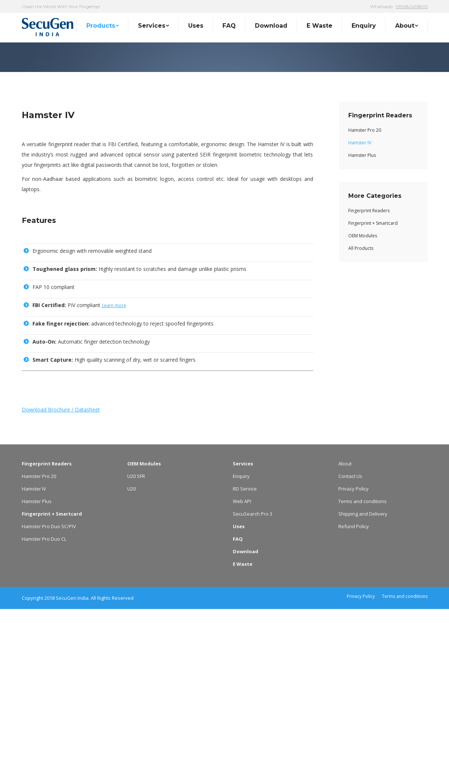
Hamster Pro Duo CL (44, 694)
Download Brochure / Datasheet (61, 564)
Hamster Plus (37, 656)
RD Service (245, 643)
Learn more (114, 460)
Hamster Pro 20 (39, 631)
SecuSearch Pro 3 (252, 668)
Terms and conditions (362, 656)
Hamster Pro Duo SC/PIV (49, 681)
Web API (242, 656)
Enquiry (241, 631)
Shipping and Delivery (362, 668)
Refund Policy (353, 681)
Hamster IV (34, 643)
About (345, 618)
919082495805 (412, 6)
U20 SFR (136, 631)
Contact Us (350, 631)
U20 (131, 643)
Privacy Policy (353, 643)
